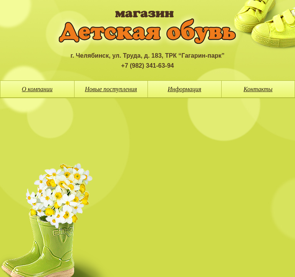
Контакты (258, 89)
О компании (37, 89)
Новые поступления (111, 89)
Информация (185, 89)
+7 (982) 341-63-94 (147, 65)
